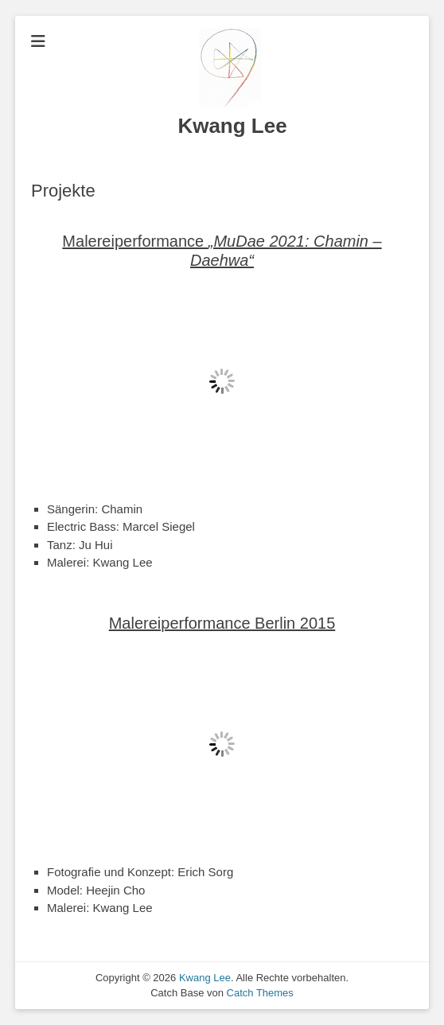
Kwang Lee (231, 126)
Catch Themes (260, 993)
